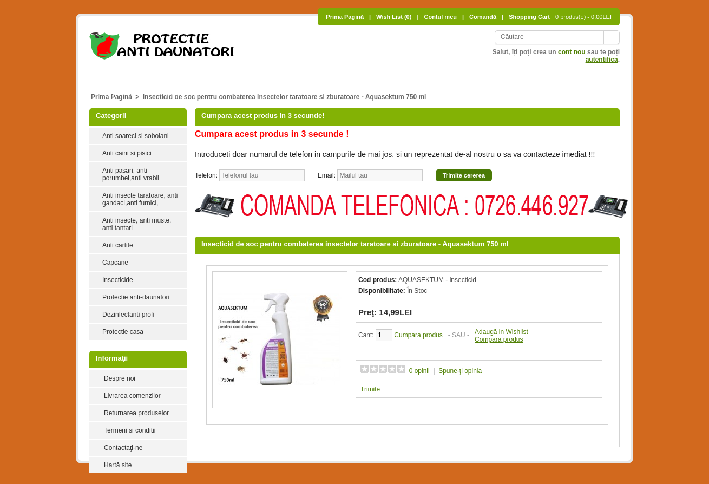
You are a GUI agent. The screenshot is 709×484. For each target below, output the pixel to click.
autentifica (602, 59)
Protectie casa (122, 332)
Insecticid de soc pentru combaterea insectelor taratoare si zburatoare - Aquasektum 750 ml (284, 97)
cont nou (572, 52)
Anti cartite (540, 72)
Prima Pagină (345, 17)
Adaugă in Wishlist (501, 332)
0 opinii (419, 371)
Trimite (370, 389)
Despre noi (119, 378)
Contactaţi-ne (123, 448)
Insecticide (125, 93)
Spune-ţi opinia (460, 371)
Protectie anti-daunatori (194, 93)
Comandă (482, 17)
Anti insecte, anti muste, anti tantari (452, 72)
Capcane (587, 72)
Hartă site (118, 465)
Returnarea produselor (136, 413)
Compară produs (499, 339)
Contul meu (440, 17)
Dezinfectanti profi (128, 314)
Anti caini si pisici (225, 72)
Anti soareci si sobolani (144, 72)
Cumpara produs (418, 335)
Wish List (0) (393, 17)
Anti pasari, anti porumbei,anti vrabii (324, 72)
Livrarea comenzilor (132, 396)
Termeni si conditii (129, 430)
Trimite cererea (464, 175)
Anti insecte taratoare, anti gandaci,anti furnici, (140, 199)
